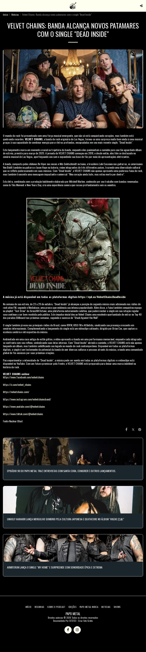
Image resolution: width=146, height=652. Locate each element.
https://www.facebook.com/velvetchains (23, 377)
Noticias (15, 14)
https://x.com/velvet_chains (17, 384)
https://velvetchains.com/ (16, 392)
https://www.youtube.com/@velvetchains (24, 406)
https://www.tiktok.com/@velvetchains (23, 414)
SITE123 (72, 620)
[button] (4, 5)
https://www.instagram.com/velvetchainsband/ (27, 399)
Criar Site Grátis (85, 620)
